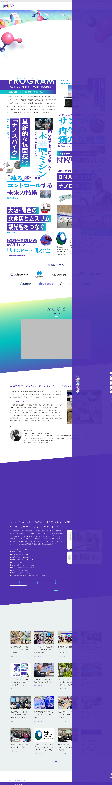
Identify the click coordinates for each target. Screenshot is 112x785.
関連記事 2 (56, 565)
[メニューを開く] (107, 6)
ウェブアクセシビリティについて (98, 779)
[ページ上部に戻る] (106, 764)
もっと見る (56, 745)
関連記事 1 (56, 558)
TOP (5, 772)
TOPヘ (56, 764)
